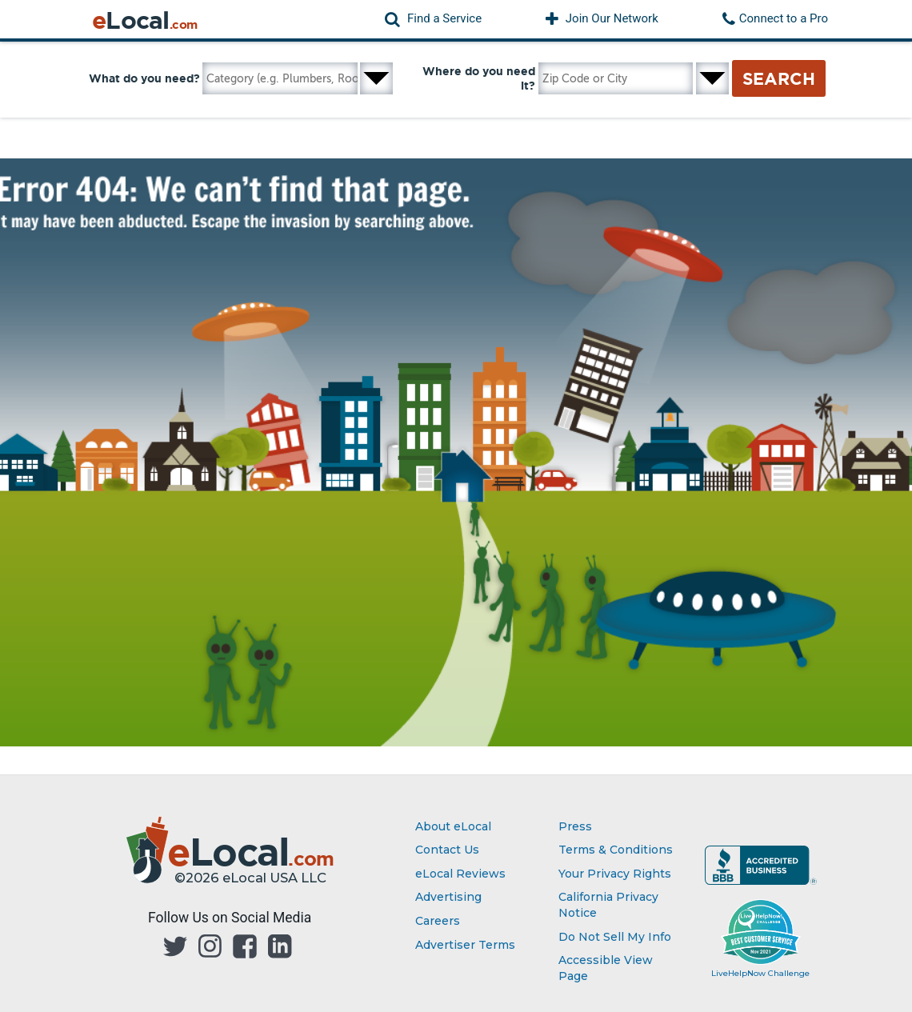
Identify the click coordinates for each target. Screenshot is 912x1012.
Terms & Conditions (615, 849)
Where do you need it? (478, 78)
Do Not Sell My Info (614, 937)
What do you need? (144, 78)
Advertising (448, 897)
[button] (433, 19)
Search (778, 78)
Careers (437, 921)
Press (575, 826)
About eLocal (453, 826)
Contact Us (447, 849)
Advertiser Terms (465, 945)
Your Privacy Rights (614, 873)
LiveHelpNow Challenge (760, 973)
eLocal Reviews (460, 873)
